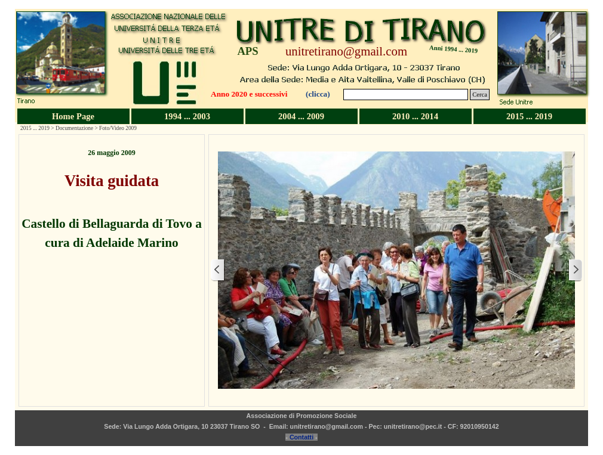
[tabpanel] (111, 200)
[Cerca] (405, 94)
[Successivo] (575, 270)
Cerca (479, 94)
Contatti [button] (301, 437)
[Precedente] (218, 270)
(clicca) (318, 93)
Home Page (73, 116)
